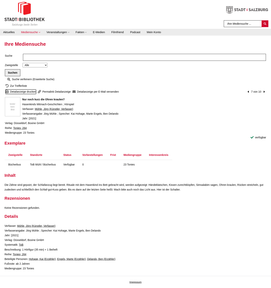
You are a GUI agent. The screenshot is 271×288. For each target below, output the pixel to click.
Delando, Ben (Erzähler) (101, 259)
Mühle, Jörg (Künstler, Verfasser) (54, 108)
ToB (21, 244)
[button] (30, 32)
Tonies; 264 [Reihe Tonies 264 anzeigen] (20, 128)
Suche (8, 55)
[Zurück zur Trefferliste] (16, 86)
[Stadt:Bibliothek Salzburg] (25, 13)
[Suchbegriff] (243, 23)
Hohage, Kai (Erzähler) (42, 259)
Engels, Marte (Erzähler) (71, 259)
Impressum (135, 282)
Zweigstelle (11, 65)
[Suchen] (265, 23)
